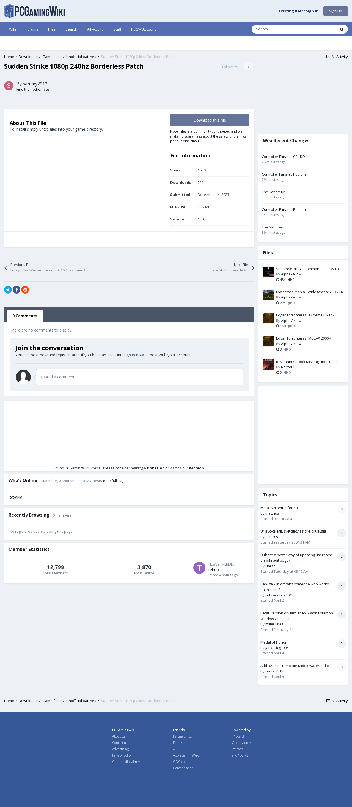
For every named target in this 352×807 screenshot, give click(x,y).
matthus (272, 513)
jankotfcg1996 (276, 647)
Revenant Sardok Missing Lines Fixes (307, 361)
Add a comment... (59, 377)
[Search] (282, 29)
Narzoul (287, 366)
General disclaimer (126, 761)
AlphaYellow (291, 273)
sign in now (134, 354)
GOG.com (180, 761)
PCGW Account (143, 29)
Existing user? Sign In (298, 11)
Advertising (120, 749)
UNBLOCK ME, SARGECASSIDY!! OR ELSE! (293, 531)
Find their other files (33, 89)
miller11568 (274, 624)
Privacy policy (122, 755)
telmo (213, 569)
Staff (117, 29)
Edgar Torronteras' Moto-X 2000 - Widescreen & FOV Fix (303, 338)
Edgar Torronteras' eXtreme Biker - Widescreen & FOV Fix (305, 315)
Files (52, 29)
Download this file (209, 120)
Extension (180, 742)
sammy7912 (35, 84)
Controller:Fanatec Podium (284, 174)
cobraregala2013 (279, 595)
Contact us (119, 742)
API (175, 749)
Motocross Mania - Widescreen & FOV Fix (310, 291)
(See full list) (113, 480)
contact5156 (275, 671)
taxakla (16, 497)
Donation (156, 468)
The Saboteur (273, 191)
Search (71, 29)
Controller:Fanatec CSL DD (283, 156)
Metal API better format (279, 507)
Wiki (12, 29)
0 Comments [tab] (24, 315)
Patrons (237, 749)
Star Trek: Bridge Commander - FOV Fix (308, 268)
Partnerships (182, 736)
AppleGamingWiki (186, 755)
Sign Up (335, 11)
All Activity (95, 29)
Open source (241, 742)
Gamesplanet (183, 768)
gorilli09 (271, 536)
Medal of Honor (273, 642)
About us (118, 736)
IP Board (238, 736)
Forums (32, 29)
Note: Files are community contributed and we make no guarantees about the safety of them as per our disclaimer (208, 136)
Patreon (196, 468)
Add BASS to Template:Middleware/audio (294, 665)
